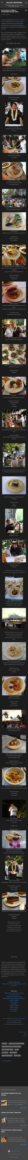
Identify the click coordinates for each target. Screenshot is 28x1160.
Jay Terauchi (5, 1052)
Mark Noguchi (13, 1052)
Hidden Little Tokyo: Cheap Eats (11, 1112)
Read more (23, 1108)
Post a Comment (7, 1060)
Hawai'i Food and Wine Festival (14, 996)
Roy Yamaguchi (14, 1009)
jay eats (17, 1049)
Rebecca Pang (14, 1007)
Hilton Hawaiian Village (17, 21)
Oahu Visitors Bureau (14, 994)
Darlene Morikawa (14, 1005)
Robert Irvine (17, 1055)
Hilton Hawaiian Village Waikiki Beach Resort (14, 998)
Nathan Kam (14, 1003)
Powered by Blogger (14, 1151)
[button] (26, 10)
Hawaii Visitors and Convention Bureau (14, 993)
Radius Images (17, 1154)
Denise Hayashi (14, 1002)
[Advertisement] (14, 1073)
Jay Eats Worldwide (14, 2)
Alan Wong (14, 1011)
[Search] (26, 3)
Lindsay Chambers (14, 1000)
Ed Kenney (4, 1043)
